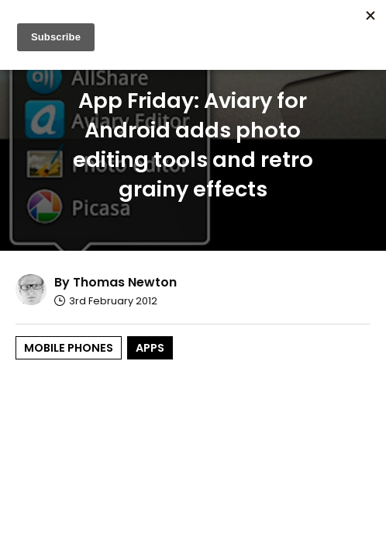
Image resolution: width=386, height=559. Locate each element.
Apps (150, 348)
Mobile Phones (68, 348)
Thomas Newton (125, 282)
